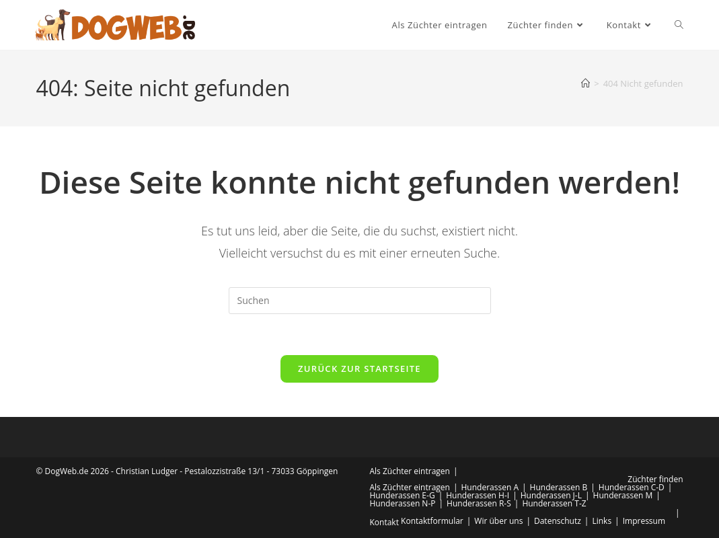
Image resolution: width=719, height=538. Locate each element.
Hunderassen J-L (551, 495)
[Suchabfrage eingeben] (360, 300)
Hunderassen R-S (479, 503)
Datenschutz (557, 521)
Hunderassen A (490, 487)
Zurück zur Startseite (359, 368)
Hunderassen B (559, 487)
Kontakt (384, 522)
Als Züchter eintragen (410, 471)
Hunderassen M (623, 495)
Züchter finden (655, 479)
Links (601, 521)
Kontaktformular (432, 521)
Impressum (644, 521)
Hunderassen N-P (403, 503)
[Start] (585, 83)
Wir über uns (498, 521)
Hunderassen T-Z (554, 503)
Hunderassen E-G (402, 495)
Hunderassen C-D (632, 487)
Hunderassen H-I (477, 495)
